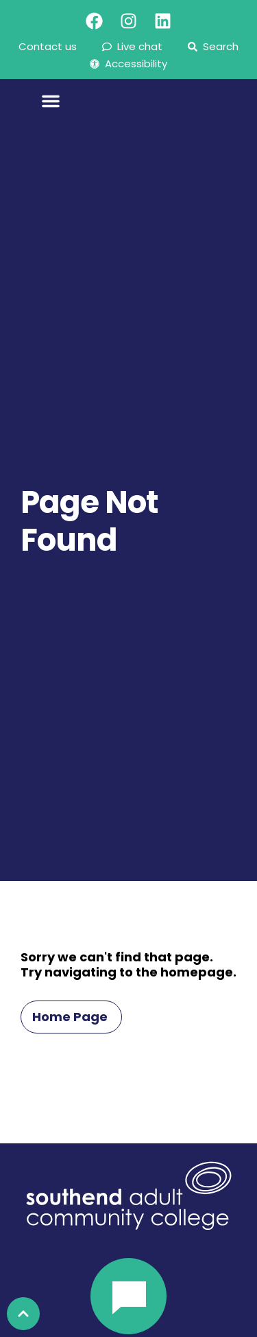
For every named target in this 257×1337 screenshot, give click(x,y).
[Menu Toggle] (50, 106)
